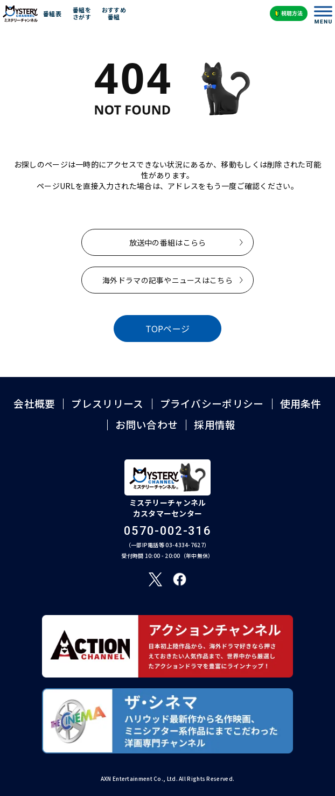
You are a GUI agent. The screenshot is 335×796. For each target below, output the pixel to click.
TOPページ (167, 328)
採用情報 (214, 425)
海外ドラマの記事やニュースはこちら (167, 280)
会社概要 (34, 404)
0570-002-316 (167, 530)
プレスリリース (107, 404)
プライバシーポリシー (212, 404)
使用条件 (301, 404)
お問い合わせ (146, 425)
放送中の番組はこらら (167, 242)
